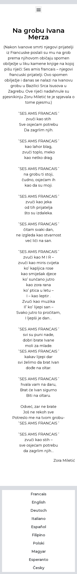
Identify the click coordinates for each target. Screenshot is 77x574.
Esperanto (38, 559)
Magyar (38, 551)
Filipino (38, 535)
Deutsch (38, 510)
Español (38, 527)
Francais (38, 494)
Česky (38, 568)
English (39, 502)
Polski (38, 543)
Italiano (38, 518)
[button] (38, 9)
